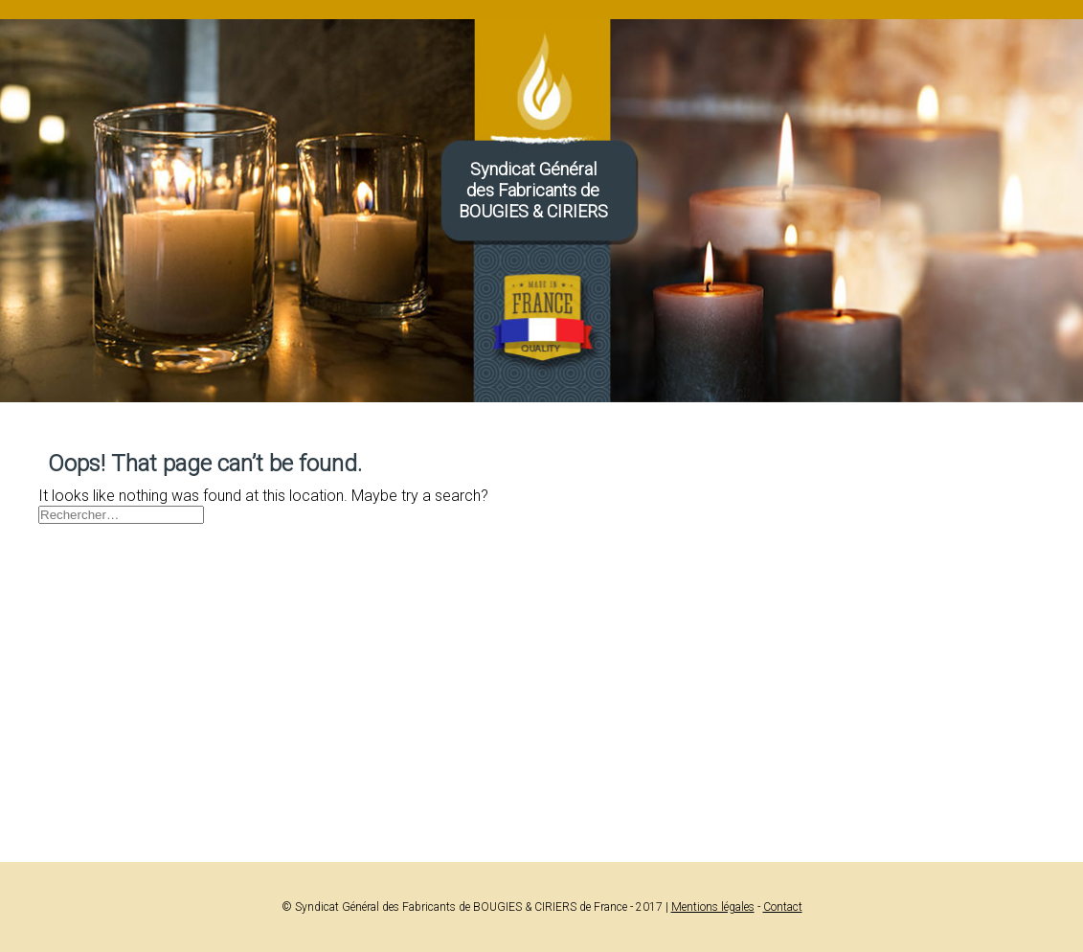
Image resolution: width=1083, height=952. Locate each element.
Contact (782, 907)
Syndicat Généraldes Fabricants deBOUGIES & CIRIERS (533, 190)
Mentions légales (713, 907)
